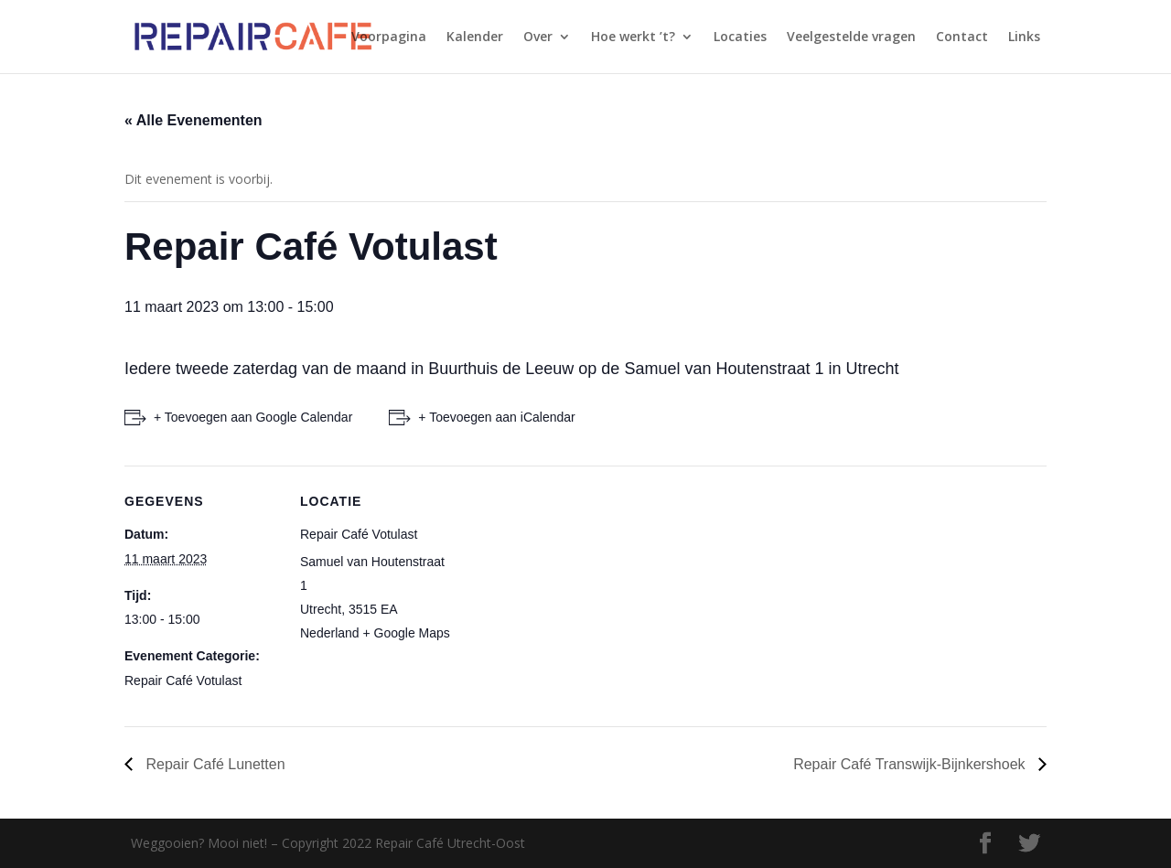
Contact (962, 37)
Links (1024, 37)
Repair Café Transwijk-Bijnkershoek (911, 764)
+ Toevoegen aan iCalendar (496, 417)
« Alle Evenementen (193, 120)
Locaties (740, 37)
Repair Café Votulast (183, 680)
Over (538, 37)
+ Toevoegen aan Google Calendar (253, 417)
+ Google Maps (406, 633)
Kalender (474, 37)
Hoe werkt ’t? (633, 37)
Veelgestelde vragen (851, 37)
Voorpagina (388, 37)
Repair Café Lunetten (213, 764)
